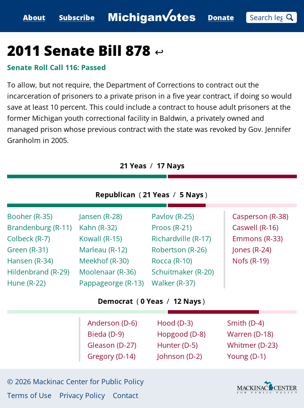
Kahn (98, 227)
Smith (245, 323)
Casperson (260, 216)
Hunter (177, 345)
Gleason (111, 345)
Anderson (112, 323)
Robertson (179, 249)
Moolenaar (107, 271)
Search (290, 17)
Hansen (30, 260)
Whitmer (252, 345)
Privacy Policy (82, 395)
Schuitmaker (183, 271)
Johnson (179, 356)
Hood (175, 323)
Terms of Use (29, 395)
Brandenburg (39, 227)
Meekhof (104, 260)
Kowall (100, 238)
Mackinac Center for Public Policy (88, 381)
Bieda (105, 334)
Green (27, 249)
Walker (173, 283)
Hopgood (181, 334)
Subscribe (77, 17)
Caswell (255, 227)
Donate (221, 17)
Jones (251, 249)
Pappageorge (111, 283)
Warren (250, 334)
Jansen (100, 216)
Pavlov (173, 216)
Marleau (103, 249)
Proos (172, 227)
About (34, 17)
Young (246, 356)
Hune (26, 283)
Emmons (257, 238)
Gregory (111, 356)
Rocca (172, 260)
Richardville (181, 238)
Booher (29, 216)
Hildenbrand (38, 271)
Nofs (250, 260)
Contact (125, 395)
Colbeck (28, 238)
